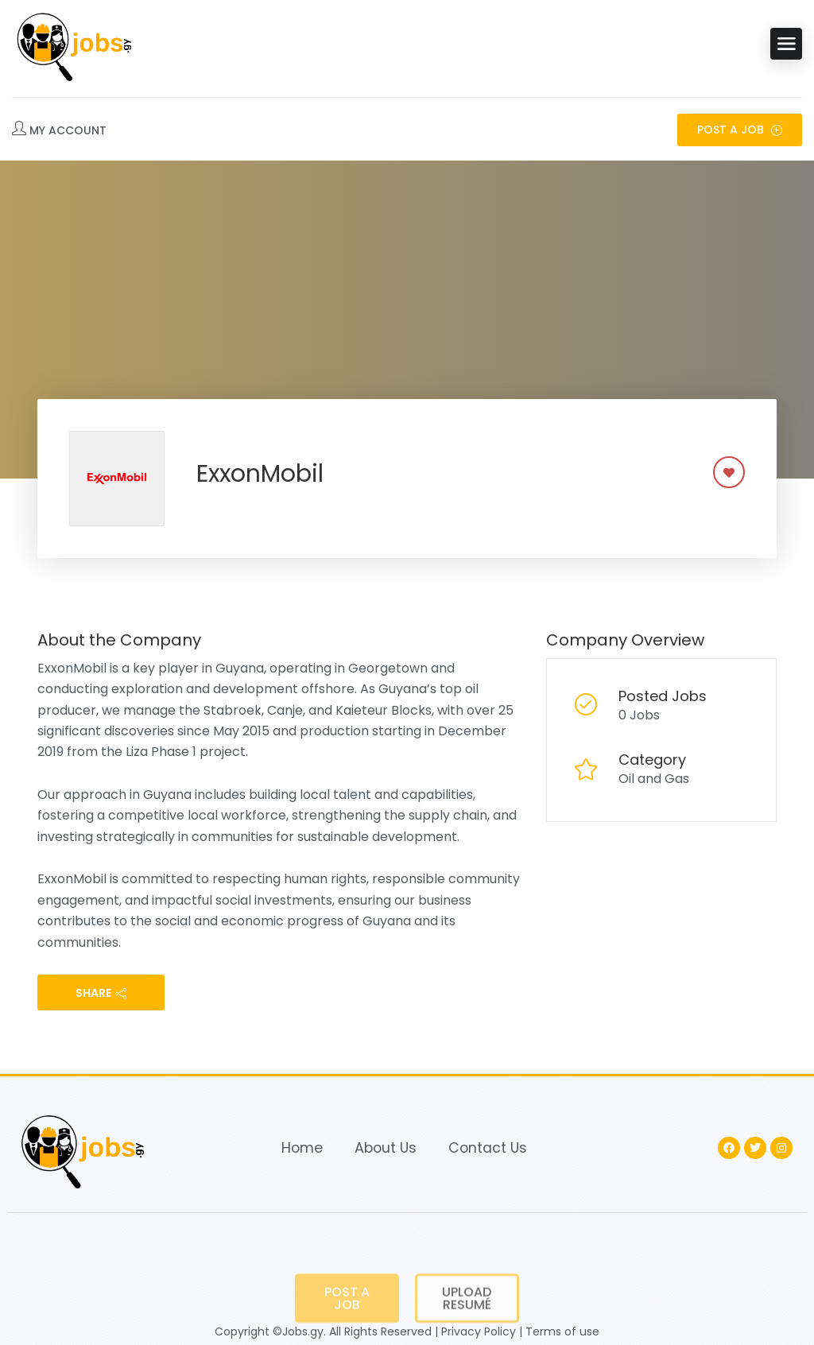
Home (302, 1147)
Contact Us (487, 1147)
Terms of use (562, 1331)
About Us (386, 1147)
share (101, 993)
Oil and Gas (653, 778)
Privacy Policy (478, 1331)
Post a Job (739, 130)
